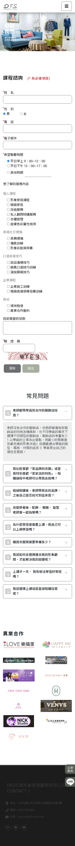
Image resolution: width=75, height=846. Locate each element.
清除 (12, 368)
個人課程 (9, 194)
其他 (6, 299)
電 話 (8, 122)
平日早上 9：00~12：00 (27, 161)
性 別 (8, 109)
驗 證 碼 (11, 341)
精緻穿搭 (16, 205)
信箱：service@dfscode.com (24, 817)
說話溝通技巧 (20, 263)
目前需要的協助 (14, 319)
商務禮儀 (16, 238)
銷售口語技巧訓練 (23, 267)
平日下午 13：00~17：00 (28, 166)
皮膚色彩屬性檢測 (23, 224)
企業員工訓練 (20, 287)
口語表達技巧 (12, 256)
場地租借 (16, 306)
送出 (31, 368)
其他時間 (16, 173)
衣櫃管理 (16, 219)
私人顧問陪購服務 (23, 214)
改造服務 (16, 210)
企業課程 (9, 280)
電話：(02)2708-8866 (19, 810)
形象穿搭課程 (20, 200)
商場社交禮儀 (12, 232)
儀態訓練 (16, 243)
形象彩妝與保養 (21, 248)
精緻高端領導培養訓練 (26, 291)
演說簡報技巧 (20, 272)
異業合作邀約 (20, 311)
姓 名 (8, 92)
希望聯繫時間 (13, 154)
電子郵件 (10, 138)
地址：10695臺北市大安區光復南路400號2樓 (33, 803)
